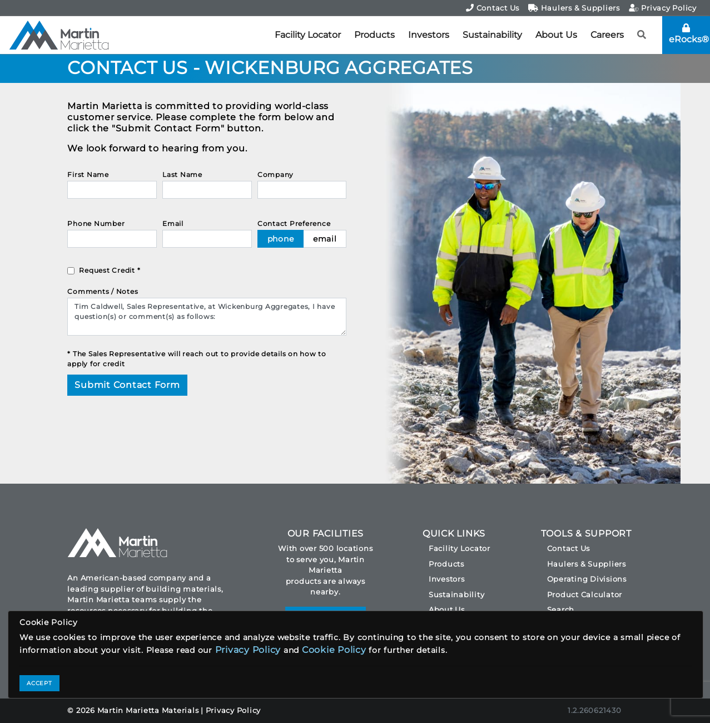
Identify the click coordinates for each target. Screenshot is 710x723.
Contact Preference (294, 223)
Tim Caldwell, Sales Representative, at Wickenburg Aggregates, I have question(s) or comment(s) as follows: (206, 317)
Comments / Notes (102, 291)
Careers (607, 34)
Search (561, 609)
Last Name (182, 174)
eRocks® (689, 34)
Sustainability (492, 34)
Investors (428, 34)
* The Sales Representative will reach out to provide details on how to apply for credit (196, 359)
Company (275, 174)
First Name (88, 174)
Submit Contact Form (127, 385)
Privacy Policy (663, 7)
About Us (556, 34)
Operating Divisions (587, 578)
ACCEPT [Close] (39, 683)
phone (280, 239)
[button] (641, 35)
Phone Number (96, 223)
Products (374, 34)
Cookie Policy (334, 650)
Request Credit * (109, 270)
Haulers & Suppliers (574, 7)
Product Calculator (585, 594)
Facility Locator (308, 34)
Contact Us (492, 7)
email (325, 239)
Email (172, 223)
